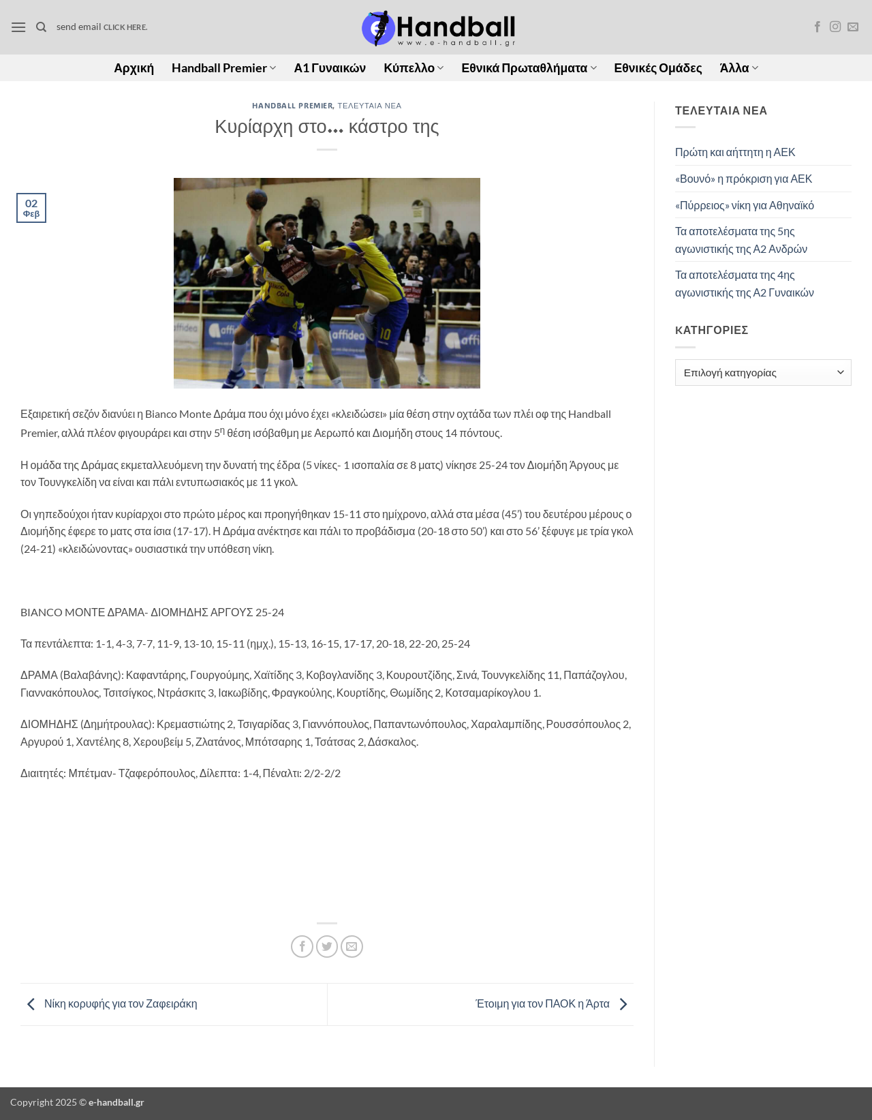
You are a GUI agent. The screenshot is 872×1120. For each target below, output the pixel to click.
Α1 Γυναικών (330, 68)
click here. (125, 26)
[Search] (41, 27)
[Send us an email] (852, 27)
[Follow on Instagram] (835, 27)
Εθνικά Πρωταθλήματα (528, 68)
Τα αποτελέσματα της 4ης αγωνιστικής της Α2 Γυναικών (744, 283)
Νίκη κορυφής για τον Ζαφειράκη (109, 1003)
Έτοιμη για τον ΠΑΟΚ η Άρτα (555, 1003)
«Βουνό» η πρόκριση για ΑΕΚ (743, 178)
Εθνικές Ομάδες (658, 68)
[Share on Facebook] (302, 946)
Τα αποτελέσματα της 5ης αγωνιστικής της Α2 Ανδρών (741, 239)
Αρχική (134, 68)
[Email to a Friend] (352, 946)
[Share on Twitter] (327, 946)
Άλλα (739, 68)
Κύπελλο (413, 68)
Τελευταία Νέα (370, 105)
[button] (18, 27)
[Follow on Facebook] (817, 27)
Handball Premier (224, 68)
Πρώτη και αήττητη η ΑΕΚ (735, 151)
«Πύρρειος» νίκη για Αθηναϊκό (744, 204)
